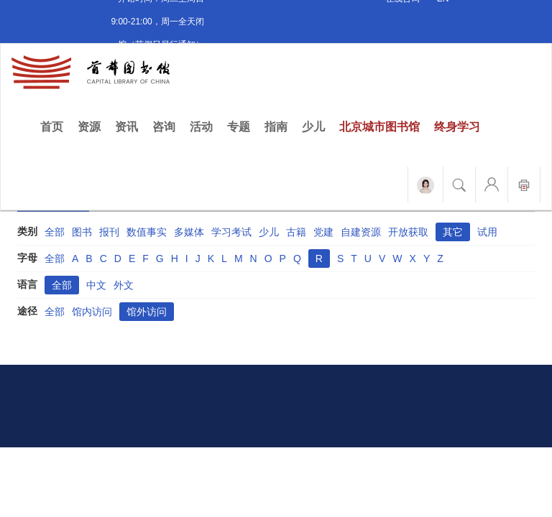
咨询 (163, 127)
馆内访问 (92, 311)
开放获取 (408, 232)
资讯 (126, 127)
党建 (323, 232)
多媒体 (189, 232)
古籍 (296, 232)
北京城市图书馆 (379, 127)
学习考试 (231, 232)
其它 (453, 232)
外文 (124, 285)
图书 (82, 232)
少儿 (313, 127)
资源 (89, 127)
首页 (55, 126)
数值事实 (146, 232)
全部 (55, 232)
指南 (276, 127)
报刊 (109, 232)
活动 (201, 127)
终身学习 (457, 127)
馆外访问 (146, 311)
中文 (96, 285)
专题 (238, 127)
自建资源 (361, 232)
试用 (487, 232)
